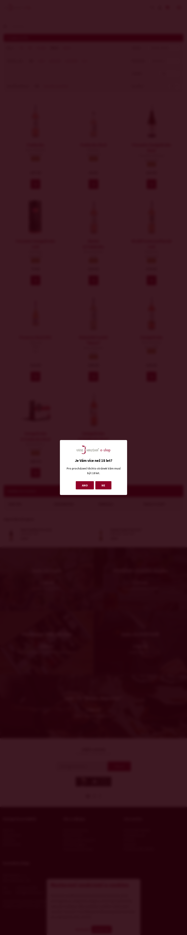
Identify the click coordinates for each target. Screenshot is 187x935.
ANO (85, 485)
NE (103, 485)
